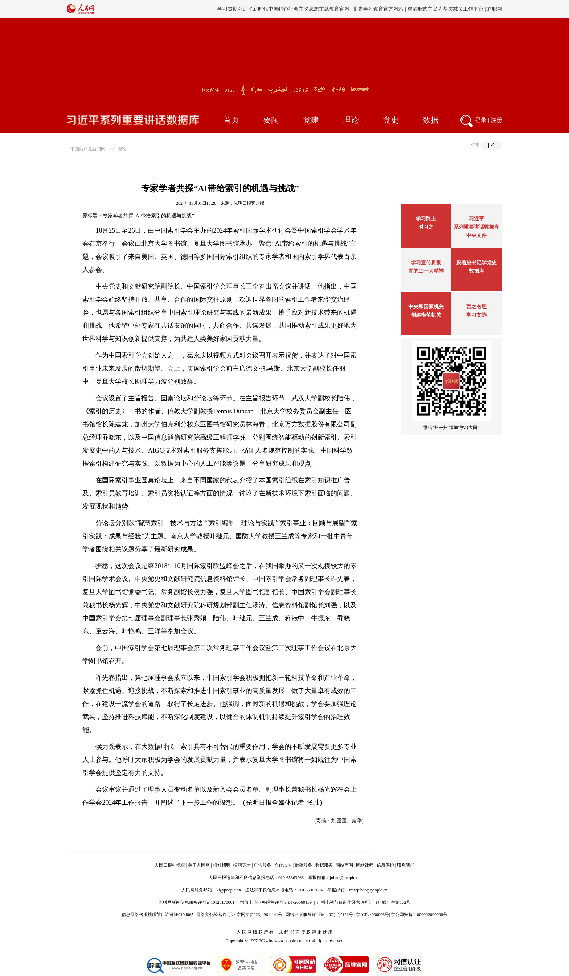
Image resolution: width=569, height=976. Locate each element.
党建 (311, 119)
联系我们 (405, 865)
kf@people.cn (228, 890)
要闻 (271, 119)
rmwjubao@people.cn (368, 890)
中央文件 (476, 235)
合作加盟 (283, 865)
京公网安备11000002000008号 (419, 914)
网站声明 (344, 865)
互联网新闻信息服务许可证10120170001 (197, 902)
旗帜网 (494, 9)
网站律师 (364, 865)
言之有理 (476, 306)
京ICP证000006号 (372, 914)
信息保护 (385, 865)
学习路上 (426, 218)
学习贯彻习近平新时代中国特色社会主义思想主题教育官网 (283, 9)
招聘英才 (242, 865)
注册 (496, 120)
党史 (391, 119)
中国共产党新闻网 (87, 148)
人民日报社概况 (170, 865)
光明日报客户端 (249, 203)
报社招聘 (221, 865)
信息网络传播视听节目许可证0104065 (157, 914)
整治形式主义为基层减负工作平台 (445, 9)
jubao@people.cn (345, 877)
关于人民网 (199, 865)
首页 (231, 119)
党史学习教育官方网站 (379, 9)
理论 (351, 119)
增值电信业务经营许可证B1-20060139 (276, 902)
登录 (481, 120)
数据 (431, 119)
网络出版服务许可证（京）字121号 (319, 914)
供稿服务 (303, 865)
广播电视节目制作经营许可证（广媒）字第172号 (363, 902)
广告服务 (262, 865)
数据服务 (324, 865)
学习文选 (476, 315)
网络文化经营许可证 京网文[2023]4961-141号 (239, 914)
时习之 (426, 227)
